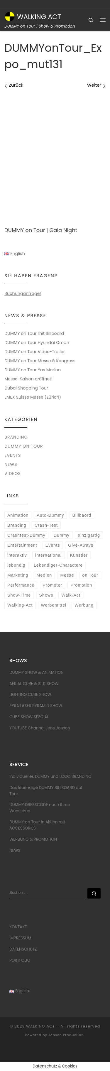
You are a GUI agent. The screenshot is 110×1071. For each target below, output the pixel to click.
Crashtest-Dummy (26, 535)
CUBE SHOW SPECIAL (29, 717)
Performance (21, 585)
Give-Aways (80, 545)
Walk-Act (70, 595)
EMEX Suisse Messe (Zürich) (32, 397)
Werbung (84, 605)
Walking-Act (20, 605)
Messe (67, 575)
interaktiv (17, 555)
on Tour (90, 575)
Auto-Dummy (50, 515)
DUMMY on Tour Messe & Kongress (39, 361)
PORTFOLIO (19, 960)
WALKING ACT (40, 1026)
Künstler (79, 555)
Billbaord (81, 515)
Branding (16, 525)
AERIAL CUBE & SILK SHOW (34, 683)
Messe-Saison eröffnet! (28, 379)
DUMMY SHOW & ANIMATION (36, 672)
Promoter (52, 585)
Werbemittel (53, 605)
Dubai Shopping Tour (26, 388)
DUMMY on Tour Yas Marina (32, 370)
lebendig (16, 565)
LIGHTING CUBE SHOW (30, 694)
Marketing (17, 575)
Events (52, 545)
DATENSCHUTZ (23, 949)
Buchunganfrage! (22, 293)
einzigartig (89, 535)
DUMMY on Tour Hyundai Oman (36, 342)
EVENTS (12, 455)
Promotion (81, 585)
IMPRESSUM (20, 938)
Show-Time (19, 595)
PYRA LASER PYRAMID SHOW (35, 706)
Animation (17, 515)
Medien (44, 575)
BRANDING (16, 437)
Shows (46, 595)
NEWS (10, 464)
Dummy (62, 535)
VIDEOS (12, 473)
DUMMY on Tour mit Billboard (34, 333)
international (48, 555)
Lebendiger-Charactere (58, 565)
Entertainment (22, 545)
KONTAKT (18, 927)
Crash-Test (46, 525)
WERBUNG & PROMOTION (33, 839)
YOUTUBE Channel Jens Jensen (39, 728)
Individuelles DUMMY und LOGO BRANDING (50, 776)
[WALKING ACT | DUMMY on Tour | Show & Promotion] (9, 16)
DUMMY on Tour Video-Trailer (34, 352)
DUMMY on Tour (23, 446)
